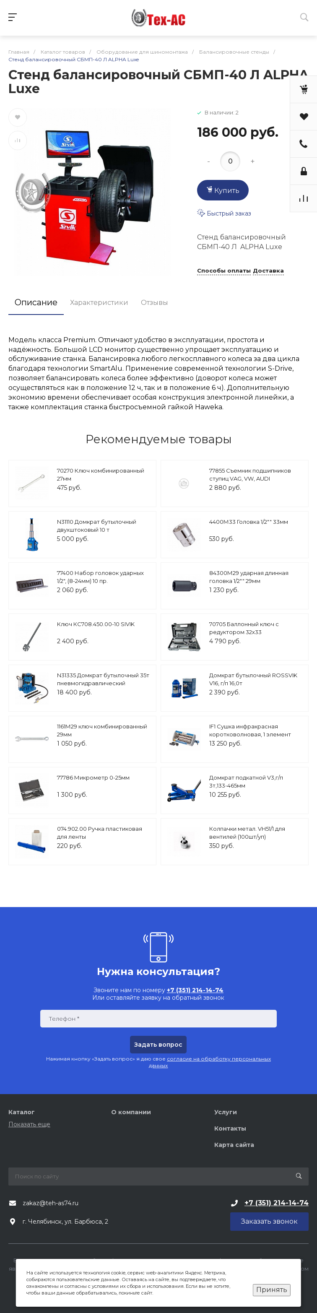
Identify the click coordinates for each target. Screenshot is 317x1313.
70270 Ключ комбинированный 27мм (100, 474)
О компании (131, 1112)
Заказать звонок (269, 1221)
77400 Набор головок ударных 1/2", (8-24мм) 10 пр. (100, 577)
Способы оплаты (224, 271)
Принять (271, 1290)
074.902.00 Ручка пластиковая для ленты (99, 832)
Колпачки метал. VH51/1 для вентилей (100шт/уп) (247, 832)
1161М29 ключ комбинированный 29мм (102, 730)
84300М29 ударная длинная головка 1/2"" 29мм (248, 577)
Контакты (230, 1128)
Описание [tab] (36, 302)
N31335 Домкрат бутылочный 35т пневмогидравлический (103, 679)
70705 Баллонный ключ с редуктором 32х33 (244, 628)
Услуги (225, 1112)
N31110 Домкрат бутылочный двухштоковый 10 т (96, 525)
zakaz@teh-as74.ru (50, 1203)
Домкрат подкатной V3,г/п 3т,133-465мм (246, 781)
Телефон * (64, 1018)
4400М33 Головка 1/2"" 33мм (248, 521)
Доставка (268, 271)
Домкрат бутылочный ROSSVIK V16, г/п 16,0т (253, 679)
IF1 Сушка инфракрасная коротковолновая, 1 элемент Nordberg (250, 734)
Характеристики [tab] (99, 303)
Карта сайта (234, 1145)
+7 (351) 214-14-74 (276, 1203)
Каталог (21, 1112)
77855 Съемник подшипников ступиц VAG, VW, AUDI (250, 474)
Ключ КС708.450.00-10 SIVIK (96, 624)
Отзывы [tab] (154, 303)
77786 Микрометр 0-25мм (93, 777)
